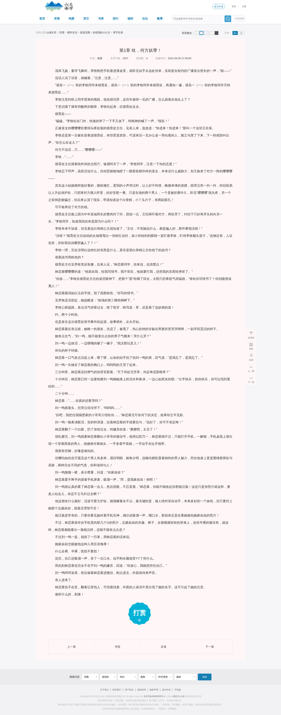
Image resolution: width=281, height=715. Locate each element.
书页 (251, 348)
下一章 (251, 381)
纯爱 (71, 18)
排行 (115, 18)
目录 (251, 359)
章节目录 (118, 32)
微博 (160, 18)
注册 (244, 6)
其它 (86, 18)
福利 (130, 18)
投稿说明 (141, 689)
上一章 (251, 370)
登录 (234, 6)
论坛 (145, 18)
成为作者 (218, 6)
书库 (101, 18)
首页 (42, 18)
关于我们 (104, 689)
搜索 (204, 677)
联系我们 (117, 689)
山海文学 (51, 32)
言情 (57, 18)
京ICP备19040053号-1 (154, 696)
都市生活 (72, 32)
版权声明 (154, 689)
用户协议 (129, 689)
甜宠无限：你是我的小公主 (95, 32)
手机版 (177, 689)
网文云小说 (178, 696)
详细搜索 (239, 18)
